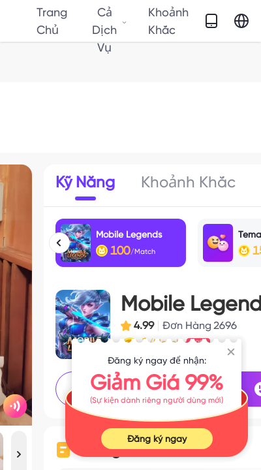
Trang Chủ (52, 21)
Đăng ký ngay (157, 438)
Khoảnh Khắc (168, 21)
